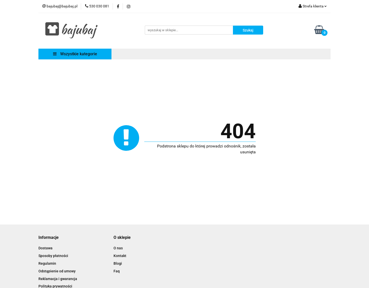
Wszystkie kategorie (75, 53)
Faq (117, 271)
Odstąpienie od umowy (57, 271)
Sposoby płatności (53, 256)
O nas (118, 248)
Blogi (118, 263)
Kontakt (120, 256)
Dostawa (45, 248)
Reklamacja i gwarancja (57, 279)
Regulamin (47, 263)
